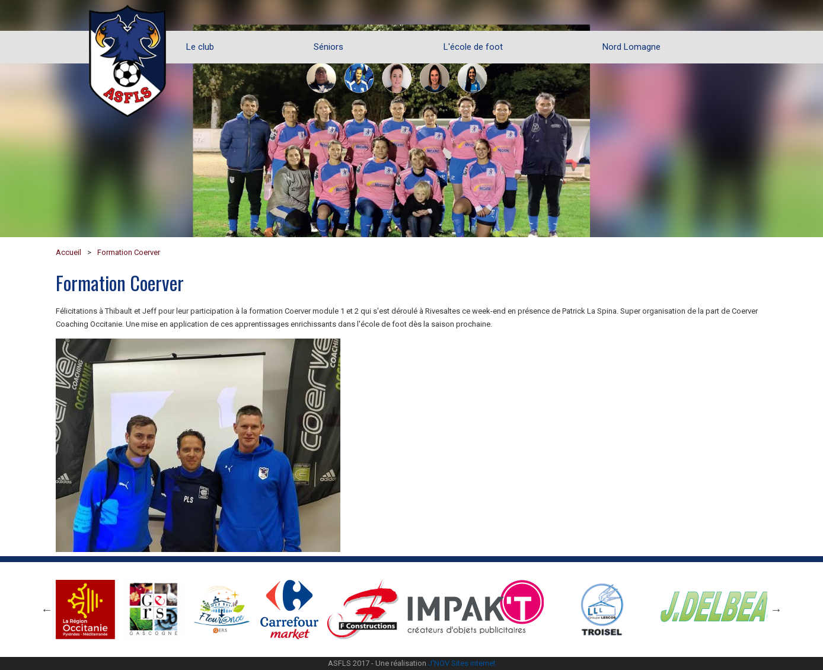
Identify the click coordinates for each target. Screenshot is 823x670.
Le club (200, 47)
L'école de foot (473, 47)
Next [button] (776, 609)
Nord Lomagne (631, 47)
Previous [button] (47, 609)
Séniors (328, 47)
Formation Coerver (128, 252)
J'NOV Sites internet (462, 663)
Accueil (68, 252)
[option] (411, 118)
